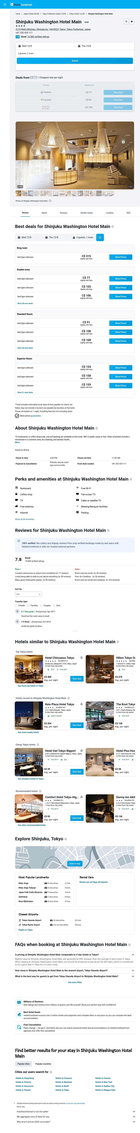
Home (18, 14)
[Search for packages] (4, 31)
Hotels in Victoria (23, 1082)
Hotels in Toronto (23, 1090)
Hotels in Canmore (63, 1078)
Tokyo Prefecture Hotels (51, 14)
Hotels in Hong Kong (25, 1078)
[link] (31, 686)
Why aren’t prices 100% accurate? (76, 1121)
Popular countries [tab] (43, 1064)
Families (34, 605)
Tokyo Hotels (74, 14)
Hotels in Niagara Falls (105, 1090)
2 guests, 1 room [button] (26, 53)
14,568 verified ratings (38, 36)
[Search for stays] (4, 19)
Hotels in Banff (62, 1086)
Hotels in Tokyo (62, 1090)
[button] (5, 4)
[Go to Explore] (4, 37)
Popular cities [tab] (23, 1064)
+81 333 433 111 (24, 32)
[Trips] (4, 45)
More (17, 442)
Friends (21, 605)
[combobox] (28, 594)
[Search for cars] (4, 25)
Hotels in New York (103, 1082)
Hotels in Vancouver (24, 1086)
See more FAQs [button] (75, 982)
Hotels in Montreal (63, 1082)
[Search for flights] (4, 13)
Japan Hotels (29, 14)
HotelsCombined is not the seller (76, 1111)
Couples (47, 605)
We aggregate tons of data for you (76, 1116)
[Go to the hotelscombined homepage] (21, 4)
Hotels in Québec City (104, 1086)
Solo (58, 605)
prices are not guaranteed (75, 1103)
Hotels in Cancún (102, 1078)
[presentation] (50, 200)
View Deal (77, 679)
